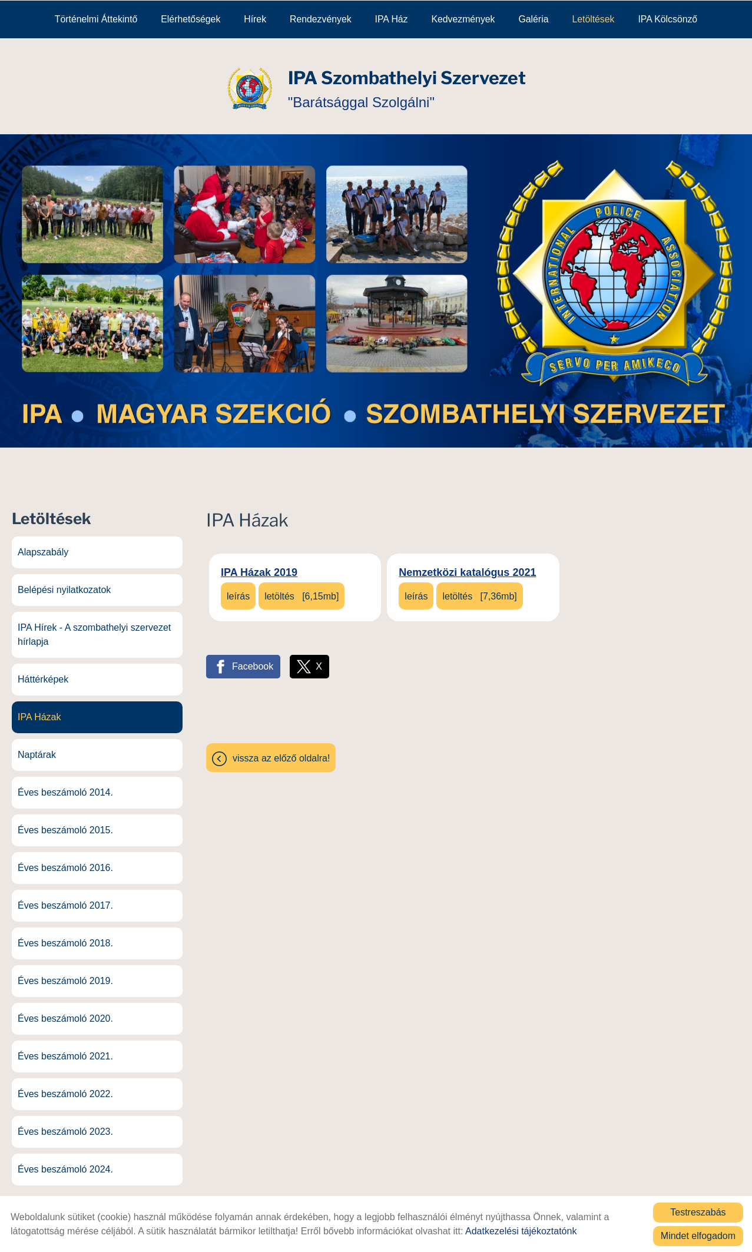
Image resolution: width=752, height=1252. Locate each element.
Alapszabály (43, 546)
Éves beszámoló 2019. (65, 974)
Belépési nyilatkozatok (64, 583)
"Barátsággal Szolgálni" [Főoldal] (407, 81)
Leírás (238, 590)
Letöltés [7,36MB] (479, 590)
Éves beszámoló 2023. (65, 1125)
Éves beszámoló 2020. (65, 1012)
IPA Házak (39, 711)
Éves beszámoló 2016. (65, 861)
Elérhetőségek (190, 19)
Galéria (534, 19)
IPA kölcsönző (667, 19)
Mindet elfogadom (698, 1235)
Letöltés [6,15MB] (301, 590)
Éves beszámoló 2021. (65, 1050)
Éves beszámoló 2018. (65, 937)
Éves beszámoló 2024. (65, 1163)
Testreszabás (698, 1212)
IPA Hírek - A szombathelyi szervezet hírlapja (94, 628)
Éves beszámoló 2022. (65, 1087)
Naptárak (37, 748)
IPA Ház (391, 19)
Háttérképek (43, 673)
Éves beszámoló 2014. (65, 786)
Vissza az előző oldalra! (281, 752)
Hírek (255, 19)
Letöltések (593, 19)
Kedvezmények (463, 19)
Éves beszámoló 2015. (65, 824)
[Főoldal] (249, 81)
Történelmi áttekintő (96, 19)
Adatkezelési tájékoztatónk (521, 1230)
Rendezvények (321, 19)
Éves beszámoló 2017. (65, 899)
